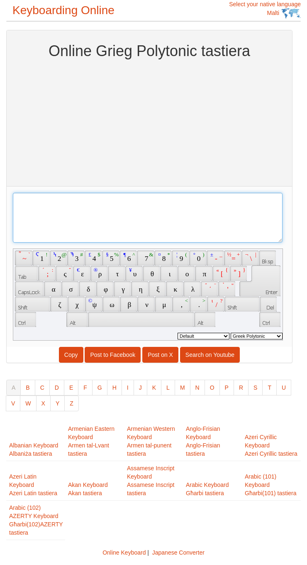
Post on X (160, 354)
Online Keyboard (124, 552)
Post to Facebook (112, 354)
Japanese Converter (178, 552)
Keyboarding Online (63, 10)
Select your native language (265, 10)
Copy (71, 354)
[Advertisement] (149, 122)
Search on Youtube (209, 354)
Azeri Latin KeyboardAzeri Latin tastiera (33, 484)
